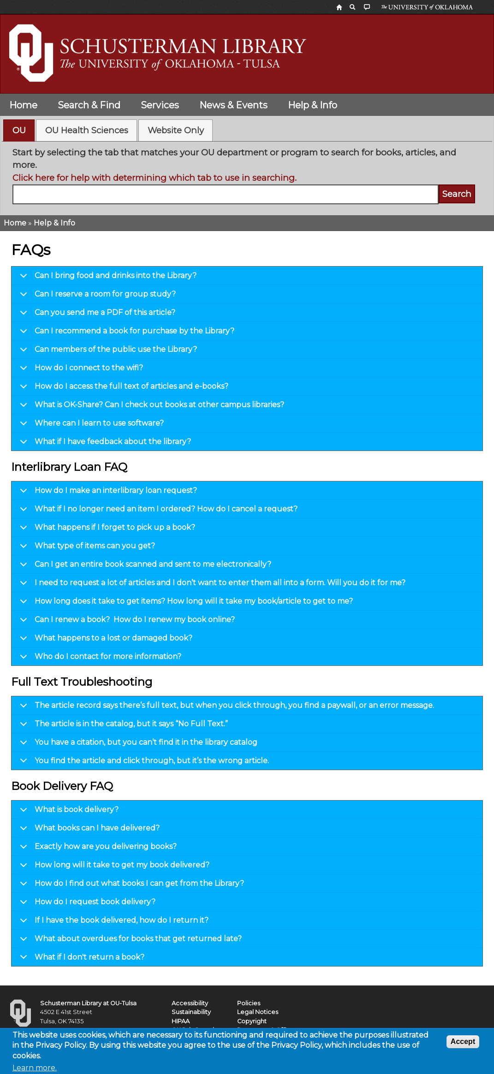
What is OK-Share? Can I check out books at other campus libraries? (150, 407)
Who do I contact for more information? (99, 658)
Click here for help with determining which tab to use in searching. (154, 177)
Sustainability (191, 1012)
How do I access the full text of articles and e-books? (122, 389)
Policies (248, 1003)
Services (160, 105)
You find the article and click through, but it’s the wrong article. (143, 763)
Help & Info (312, 105)
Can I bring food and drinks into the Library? (106, 278)
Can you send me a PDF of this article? (96, 315)
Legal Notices (257, 1012)
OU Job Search (194, 1030)
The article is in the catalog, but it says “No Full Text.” (122, 726)
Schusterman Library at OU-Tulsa (88, 1003)
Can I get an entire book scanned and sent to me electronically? (144, 567)
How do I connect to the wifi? (80, 370)
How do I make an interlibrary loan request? (107, 493)
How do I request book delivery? (86, 904)
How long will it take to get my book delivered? (113, 867)
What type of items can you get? (86, 548)
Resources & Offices (267, 1030)
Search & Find (89, 105)
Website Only (176, 130)
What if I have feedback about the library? (104, 444)
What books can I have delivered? (88, 830)
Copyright (252, 1021)
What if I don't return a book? (80, 959)
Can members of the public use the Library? (107, 352)
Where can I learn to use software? (90, 426)
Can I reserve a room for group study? (96, 296)
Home (23, 105)
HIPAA (181, 1021)
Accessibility (190, 1003)
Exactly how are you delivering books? (97, 849)
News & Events (233, 105)
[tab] (19, 130)
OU (19, 130)
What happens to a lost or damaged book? (104, 640)
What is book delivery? (68, 812)
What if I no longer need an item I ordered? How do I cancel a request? (157, 511)
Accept (463, 1044)
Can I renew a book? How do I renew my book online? (126, 622)
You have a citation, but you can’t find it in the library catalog (137, 745)
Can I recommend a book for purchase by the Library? (125, 333)
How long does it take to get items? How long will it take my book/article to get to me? (185, 604)
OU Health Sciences (86, 130)
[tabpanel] (247, 175)
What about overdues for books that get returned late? (129, 941)
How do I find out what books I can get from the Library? (130, 886)
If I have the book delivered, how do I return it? (112, 923)
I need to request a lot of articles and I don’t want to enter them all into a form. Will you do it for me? (211, 585)
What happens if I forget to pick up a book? (106, 530)
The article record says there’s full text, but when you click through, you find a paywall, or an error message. (225, 708)
